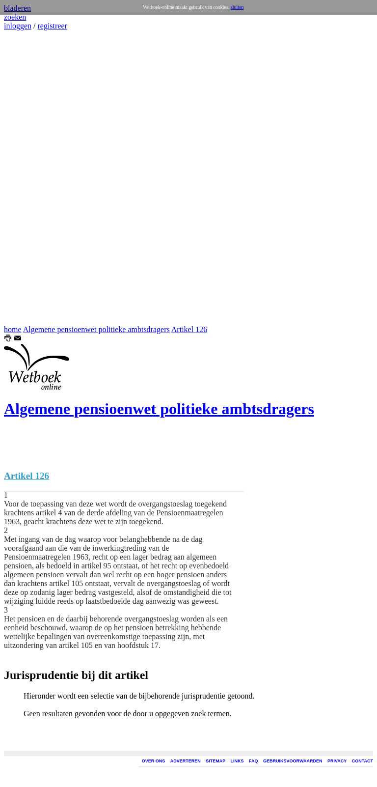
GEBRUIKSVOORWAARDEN (292, 761)
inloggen (17, 26)
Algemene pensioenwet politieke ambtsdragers (96, 329)
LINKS (237, 761)
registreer (52, 26)
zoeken (15, 17)
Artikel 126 (189, 329)
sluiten (237, 7)
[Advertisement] (33, 177)
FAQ (253, 761)
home (13, 329)
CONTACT (362, 761)
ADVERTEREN (185, 761)
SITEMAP (215, 761)
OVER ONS (153, 761)
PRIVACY (337, 761)
